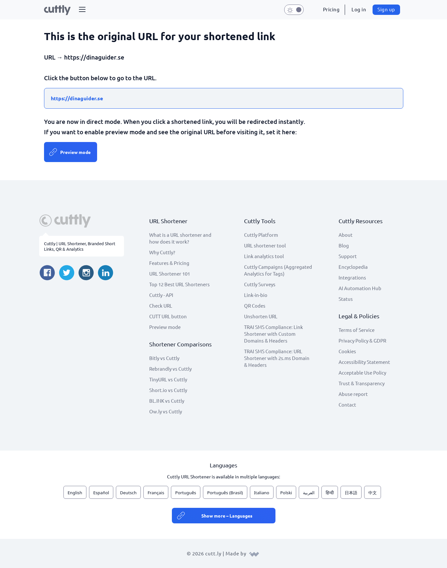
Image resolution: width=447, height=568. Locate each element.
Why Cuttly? (162, 252)
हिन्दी (330, 493)
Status (346, 299)
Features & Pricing (169, 263)
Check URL (160, 305)
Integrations (352, 277)
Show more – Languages (226, 516)
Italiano (261, 493)
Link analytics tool (264, 256)
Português (185, 493)
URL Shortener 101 (169, 273)
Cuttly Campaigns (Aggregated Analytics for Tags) (278, 270)
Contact (347, 404)
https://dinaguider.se (77, 98)
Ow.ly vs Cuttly (165, 411)
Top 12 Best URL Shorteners (179, 284)
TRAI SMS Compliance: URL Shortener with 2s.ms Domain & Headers (276, 358)
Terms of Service (356, 330)
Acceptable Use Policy (362, 372)
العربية (309, 493)
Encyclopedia (353, 267)
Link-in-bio (255, 295)
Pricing (331, 9)
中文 (372, 493)
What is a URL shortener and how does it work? (180, 238)
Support (348, 256)
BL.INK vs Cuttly (166, 401)
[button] (82, 10)
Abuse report (353, 394)
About (345, 235)
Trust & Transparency (362, 383)
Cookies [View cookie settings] (347, 351)
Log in (359, 9)
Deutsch (128, 493)
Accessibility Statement (364, 362)
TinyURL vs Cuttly (168, 379)
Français (156, 493)
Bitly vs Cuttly (164, 358)
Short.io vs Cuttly (168, 390)
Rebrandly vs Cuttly (170, 369)
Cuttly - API (161, 295)
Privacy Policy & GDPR (362, 340)
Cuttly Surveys (259, 284)
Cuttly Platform (261, 235)
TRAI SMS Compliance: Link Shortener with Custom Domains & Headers (273, 334)
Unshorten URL (260, 316)
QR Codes (254, 305)
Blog (344, 245)
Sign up (386, 9)
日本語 (351, 493)
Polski (286, 493)
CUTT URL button (168, 316)
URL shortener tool (265, 245)
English (75, 493)
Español (101, 493)
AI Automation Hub (360, 288)
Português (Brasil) (225, 493)
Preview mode (75, 152)
